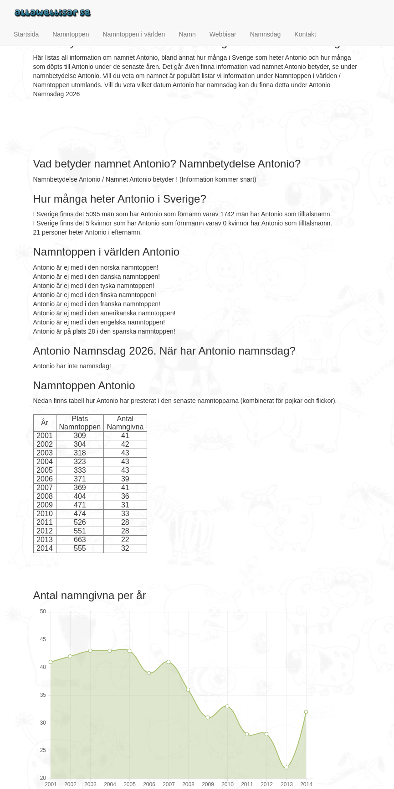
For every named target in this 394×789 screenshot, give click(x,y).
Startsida (26, 34)
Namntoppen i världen (133, 34)
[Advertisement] (199, 128)
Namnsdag (265, 34)
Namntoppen (70, 34)
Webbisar (223, 34)
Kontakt (305, 34)
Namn (187, 34)
